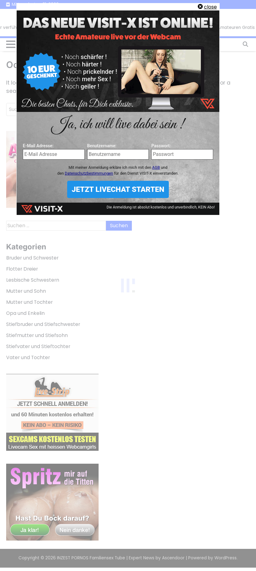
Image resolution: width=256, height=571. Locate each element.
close (210, 6)
